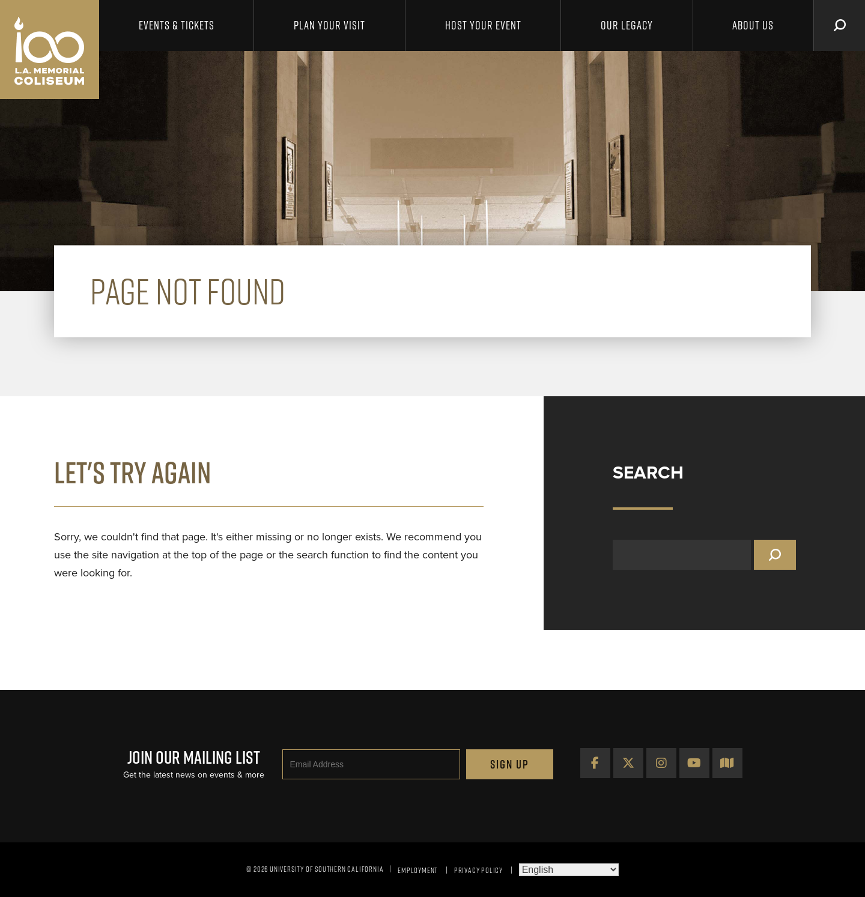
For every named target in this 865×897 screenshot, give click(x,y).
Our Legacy (627, 25)
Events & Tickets (176, 25)
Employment (418, 870)
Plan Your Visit (329, 25)
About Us (753, 25)
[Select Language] (569, 869)
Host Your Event (483, 25)
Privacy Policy (478, 870)
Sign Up (509, 764)
